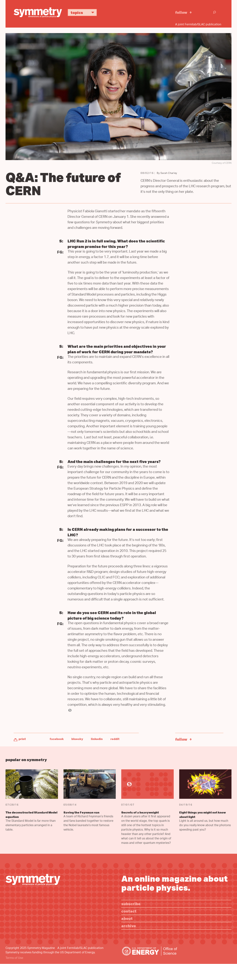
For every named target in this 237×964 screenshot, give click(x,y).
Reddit (114, 739)
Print (22, 739)
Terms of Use (14, 958)
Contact (129, 910)
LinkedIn (97, 739)
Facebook (57, 739)
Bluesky (77, 739)
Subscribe (131, 903)
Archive (128, 925)
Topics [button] (84, 12)
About (127, 918)
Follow (181, 12)
